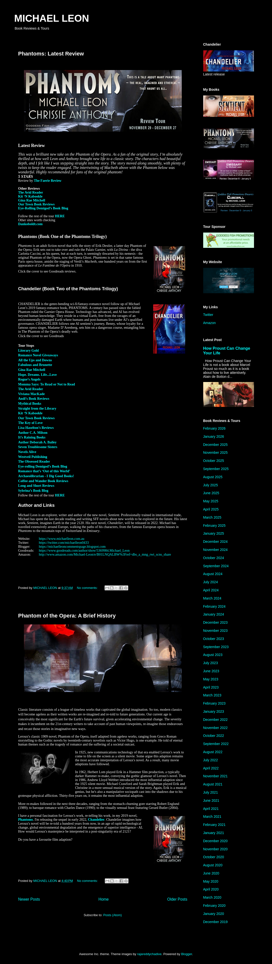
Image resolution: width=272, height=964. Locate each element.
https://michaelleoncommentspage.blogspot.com (72, 546)
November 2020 (215, 849)
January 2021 (213, 833)
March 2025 (212, 517)
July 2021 (210, 792)
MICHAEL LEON (51, 18)
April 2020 (211, 889)
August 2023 (213, 655)
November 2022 (215, 728)
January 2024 (213, 614)
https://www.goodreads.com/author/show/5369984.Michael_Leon (84, 550)
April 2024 (211, 590)
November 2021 (215, 776)
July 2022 (210, 760)
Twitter (208, 315)
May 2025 (210, 501)
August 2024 (213, 574)
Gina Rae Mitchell (31, 200)
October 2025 (213, 461)
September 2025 (216, 469)
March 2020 (212, 897)
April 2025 (211, 509)
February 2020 (214, 906)
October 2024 (213, 558)
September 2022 (216, 744)
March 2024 (212, 598)
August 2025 (213, 477)
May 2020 (210, 881)
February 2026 (214, 428)
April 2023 (211, 687)
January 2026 (213, 436)
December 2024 (215, 542)
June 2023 (211, 671)
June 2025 (211, 493)
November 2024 (215, 550)
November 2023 (215, 631)
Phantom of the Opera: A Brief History (67, 616)
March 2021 (212, 816)
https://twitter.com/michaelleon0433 (64, 543)
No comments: (87, 588)
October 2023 (213, 639)
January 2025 (213, 533)
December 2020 (215, 841)
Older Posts (177, 899)
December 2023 (215, 622)
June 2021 (211, 800)
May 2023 (210, 679)
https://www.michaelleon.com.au (62, 539)
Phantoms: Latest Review (51, 54)
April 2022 (211, 768)
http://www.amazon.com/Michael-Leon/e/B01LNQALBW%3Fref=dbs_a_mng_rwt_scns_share (105, 554)
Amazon (209, 323)
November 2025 (215, 453)
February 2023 (214, 703)
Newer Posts (29, 899)
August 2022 (213, 752)
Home (103, 899)
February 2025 (214, 525)
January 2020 (213, 914)
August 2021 (213, 784)
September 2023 (216, 647)
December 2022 (215, 720)
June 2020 (211, 873)
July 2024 (210, 582)
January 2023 (213, 711)
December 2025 (215, 445)
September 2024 (216, 566)
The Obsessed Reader (34, 461)
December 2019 (215, 922)
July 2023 (210, 663)
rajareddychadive (149, 954)
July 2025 (210, 485)
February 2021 (214, 825)
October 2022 (213, 736)
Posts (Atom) (112, 915)
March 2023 (212, 695)
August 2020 (213, 865)
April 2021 (211, 809)
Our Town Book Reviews (36, 204)
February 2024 (214, 606)
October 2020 (213, 857)
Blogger (186, 954)
